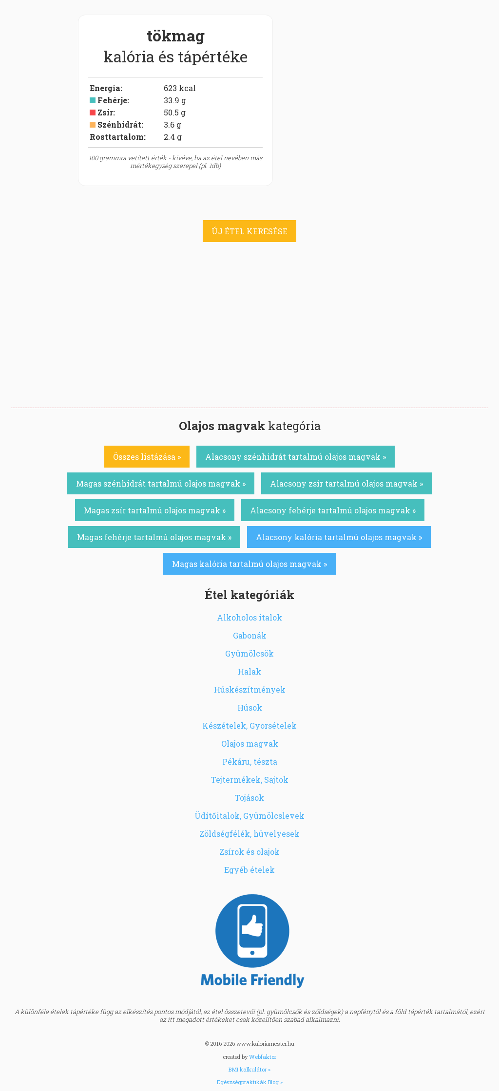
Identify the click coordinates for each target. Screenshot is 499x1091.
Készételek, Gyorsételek (249, 725)
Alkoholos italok (249, 617)
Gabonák (250, 635)
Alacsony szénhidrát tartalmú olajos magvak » (295, 456)
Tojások (249, 797)
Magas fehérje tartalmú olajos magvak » (154, 537)
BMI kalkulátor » (249, 1069)
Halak (249, 671)
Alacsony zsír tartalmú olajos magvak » (346, 483)
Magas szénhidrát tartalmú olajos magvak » (161, 483)
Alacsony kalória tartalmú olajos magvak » (339, 537)
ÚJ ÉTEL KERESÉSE (249, 231)
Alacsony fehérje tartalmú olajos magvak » (333, 510)
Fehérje (112, 100)
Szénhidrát (119, 124)
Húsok (249, 707)
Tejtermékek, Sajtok (249, 779)
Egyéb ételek (249, 870)
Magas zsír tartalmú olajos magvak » (155, 510)
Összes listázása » (147, 456)
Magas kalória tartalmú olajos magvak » (249, 564)
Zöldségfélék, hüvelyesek (249, 833)
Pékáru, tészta (249, 761)
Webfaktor (262, 1056)
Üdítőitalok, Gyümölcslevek (249, 815)
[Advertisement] (249, 334)
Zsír (105, 112)
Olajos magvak (249, 743)
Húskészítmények (250, 689)
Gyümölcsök (249, 653)
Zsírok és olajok (249, 851)
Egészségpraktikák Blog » (250, 1082)
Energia (105, 88)
